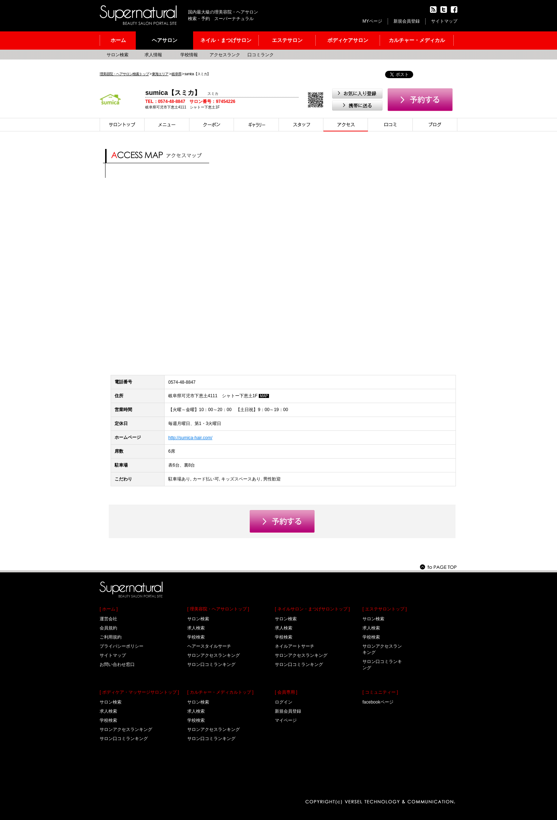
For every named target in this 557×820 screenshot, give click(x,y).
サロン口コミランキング (124, 738)
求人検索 (108, 711)
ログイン (283, 702)
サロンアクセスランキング (126, 729)
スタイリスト (301, 124)
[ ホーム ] (109, 609)
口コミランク (260, 54)
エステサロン (287, 40)
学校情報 (189, 54)
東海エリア (160, 74)
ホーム (118, 40)
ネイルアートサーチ (294, 646)
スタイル (256, 124)
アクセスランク (225, 54)
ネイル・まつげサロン (225, 40)
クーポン (211, 124)
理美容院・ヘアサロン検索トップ (124, 74)
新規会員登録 (406, 21)
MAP (264, 396)
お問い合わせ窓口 (117, 664)
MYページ (372, 21)
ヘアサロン (164, 40)
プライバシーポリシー (121, 646)
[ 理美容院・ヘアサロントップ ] (218, 609)
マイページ (286, 720)
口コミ (390, 124)
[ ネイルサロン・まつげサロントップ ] (312, 609)
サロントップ (122, 124)
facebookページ (377, 702)
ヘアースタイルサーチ (209, 646)
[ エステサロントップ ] (384, 609)
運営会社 (108, 618)
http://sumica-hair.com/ (190, 437)
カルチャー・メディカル (417, 40)
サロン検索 (117, 54)
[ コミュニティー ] (380, 692)
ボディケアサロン (347, 40)
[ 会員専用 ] (286, 692)
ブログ (435, 124)
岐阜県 (176, 74)
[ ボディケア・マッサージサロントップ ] (139, 692)
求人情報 (153, 54)
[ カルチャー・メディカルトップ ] (220, 692)
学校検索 (108, 720)
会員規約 (108, 628)
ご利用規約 (111, 637)
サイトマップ (444, 21)
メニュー (167, 124)
